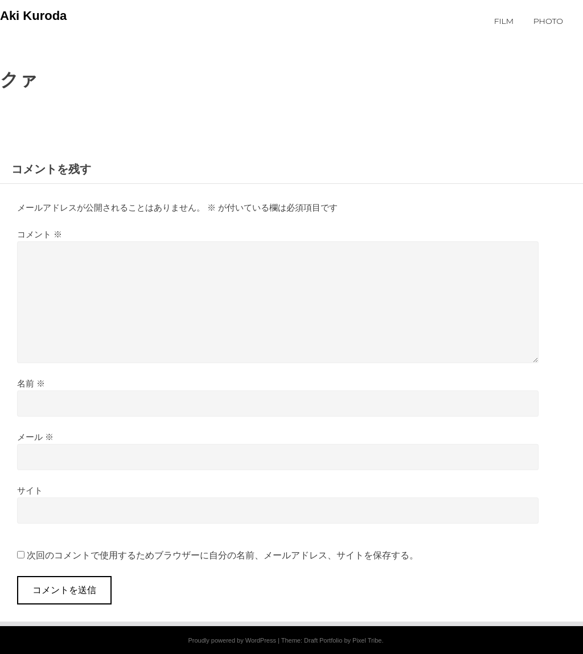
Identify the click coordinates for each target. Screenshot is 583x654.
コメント (39, 234)
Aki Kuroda (33, 16)
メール (35, 437)
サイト (30, 490)
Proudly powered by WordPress (232, 640)
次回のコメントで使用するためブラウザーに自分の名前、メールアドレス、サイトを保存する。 (222, 555)
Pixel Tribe (366, 640)
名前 (31, 383)
